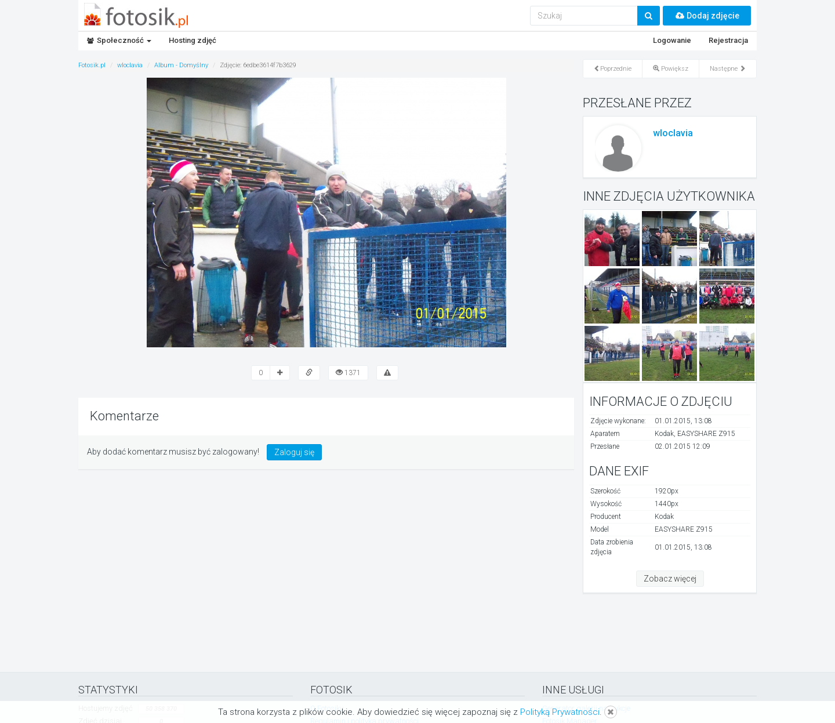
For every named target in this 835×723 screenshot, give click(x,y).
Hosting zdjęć (192, 40)
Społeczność (119, 40)
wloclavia (673, 133)
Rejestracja (728, 40)
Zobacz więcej (670, 578)
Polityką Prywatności (560, 712)
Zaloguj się (294, 452)
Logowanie (672, 40)
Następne (728, 68)
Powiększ (670, 68)
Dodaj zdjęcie (706, 15)
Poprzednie (612, 68)
